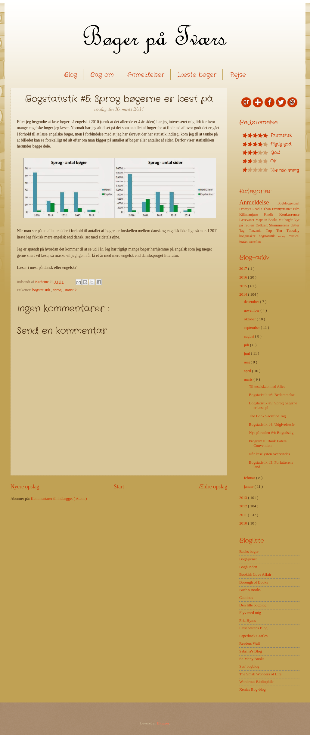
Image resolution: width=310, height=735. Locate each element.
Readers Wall (249, 643)
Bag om (102, 74)
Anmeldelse (258, 202)
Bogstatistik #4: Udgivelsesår (272, 424)
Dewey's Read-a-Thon (255, 209)
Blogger (163, 723)
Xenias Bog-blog (252, 689)
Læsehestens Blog (253, 628)
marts (248, 379)
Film (296, 209)
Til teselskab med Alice (267, 387)
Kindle (271, 214)
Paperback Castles (253, 636)
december (252, 302)
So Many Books (251, 659)
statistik (70, 290)
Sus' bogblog (249, 666)
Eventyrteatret (282, 209)
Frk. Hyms (247, 620)
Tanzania (257, 231)
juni (247, 353)
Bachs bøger (249, 552)
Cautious (246, 598)
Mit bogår (286, 220)
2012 (243, 506)
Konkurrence (289, 214)
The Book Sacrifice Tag (267, 416)
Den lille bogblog (252, 605)
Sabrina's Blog (250, 651)
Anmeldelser (145, 74)
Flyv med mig (250, 613)
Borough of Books (253, 582)
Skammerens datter (284, 225)
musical (294, 236)
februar (250, 478)
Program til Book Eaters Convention (268, 443)
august (249, 336)
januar (249, 486)
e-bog (283, 236)
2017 (243, 268)
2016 (243, 277)
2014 (243, 294)
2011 (243, 515)
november (252, 310)
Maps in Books (267, 220)
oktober (250, 319)
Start (119, 487)
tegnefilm (255, 241)
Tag (244, 231)
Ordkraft (262, 225)
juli (247, 345)
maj (247, 362)
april (248, 371)
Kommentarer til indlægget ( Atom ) (59, 499)
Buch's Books (250, 590)
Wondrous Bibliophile (256, 682)
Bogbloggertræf (288, 203)
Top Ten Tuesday (282, 231)
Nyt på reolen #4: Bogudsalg (271, 433)
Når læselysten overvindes (269, 454)
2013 (243, 498)
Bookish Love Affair (255, 574)
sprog (58, 290)
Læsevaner (247, 220)
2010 (243, 523)
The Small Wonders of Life (260, 674)
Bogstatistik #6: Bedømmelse (272, 395)
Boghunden (248, 567)
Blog (70, 74)
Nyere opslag (25, 487)
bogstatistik (41, 290)
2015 (243, 286)
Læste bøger (197, 74)
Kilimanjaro (251, 214)
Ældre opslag (212, 487)
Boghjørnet (248, 559)
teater (244, 241)
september (252, 327)
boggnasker (249, 236)
